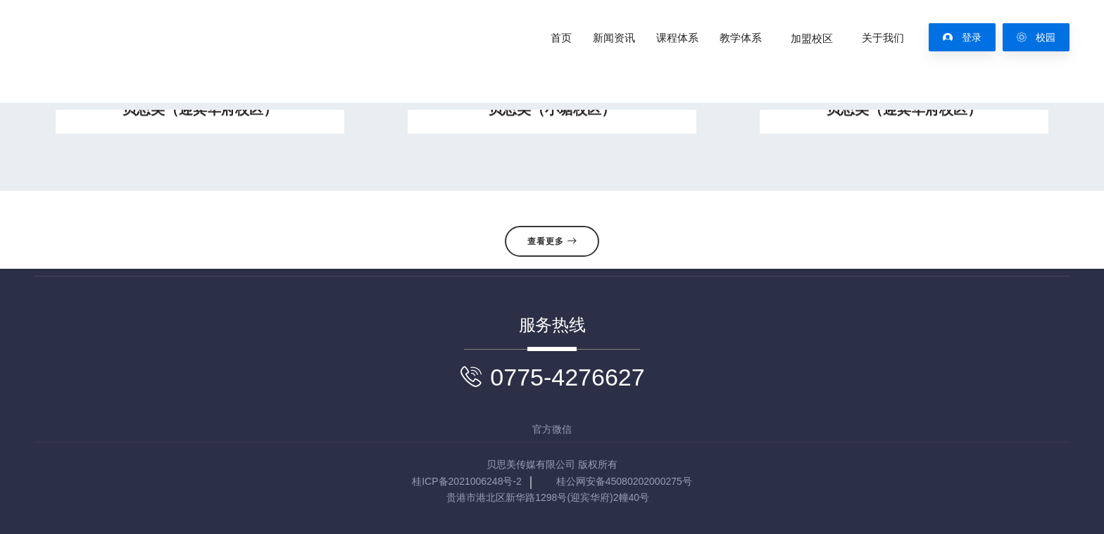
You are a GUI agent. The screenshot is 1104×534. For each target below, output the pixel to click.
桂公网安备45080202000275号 (624, 481)
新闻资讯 (614, 38)
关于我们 (883, 38)
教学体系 (741, 38)
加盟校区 (812, 38)
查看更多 (552, 241)
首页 (561, 38)
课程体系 (677, 38)
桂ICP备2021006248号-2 (467, 481)
